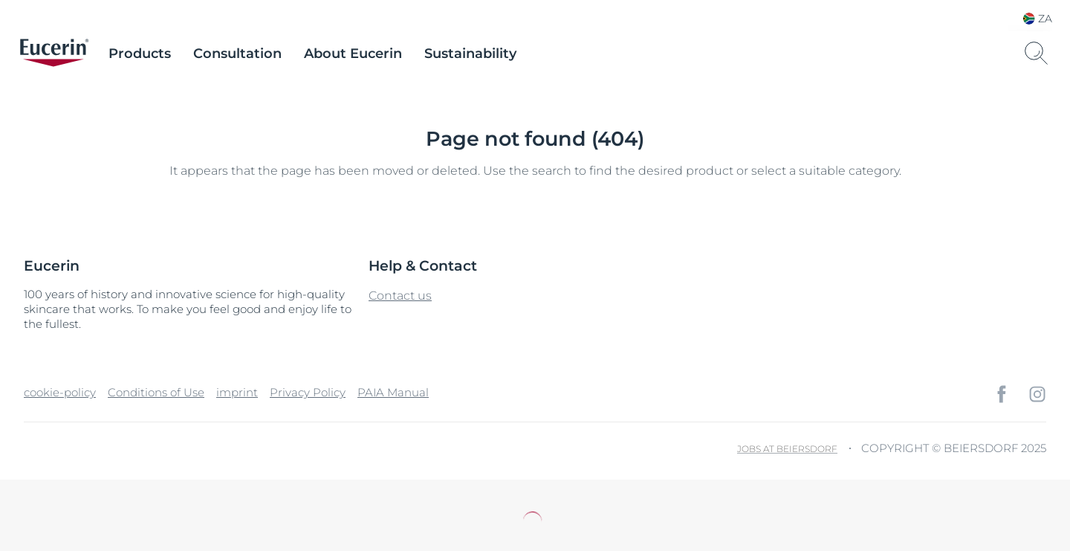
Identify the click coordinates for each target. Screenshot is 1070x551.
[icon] (1002, 394)
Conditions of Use (156, 392)
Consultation (237, 53)
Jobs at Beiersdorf (787, 448)
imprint (237, 392)
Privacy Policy (308, 392)
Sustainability (470, 53)
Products (139, 53)
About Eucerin (353, 53)
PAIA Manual (393, 392)
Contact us (400, 296)
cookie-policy (60, 392)
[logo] (54, 53)
